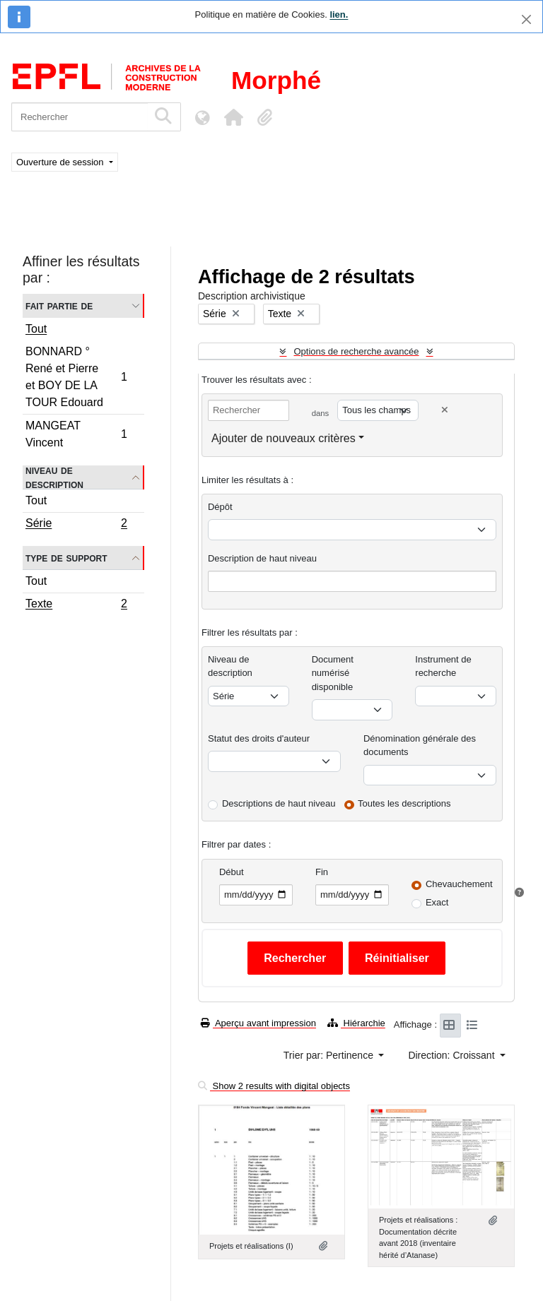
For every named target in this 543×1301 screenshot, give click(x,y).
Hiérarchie (356, 1023)
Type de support (66, 557)
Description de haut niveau (262, 558)
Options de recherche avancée (356, 351)
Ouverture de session (61, 162)
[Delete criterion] (444, 410)
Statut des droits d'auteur (259, 738)
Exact (437, 902)
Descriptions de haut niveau (278, 803)
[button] (233, 117)
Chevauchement (459, 884)
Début (231, 872)
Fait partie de (59, 305)
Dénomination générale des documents (419, 745)
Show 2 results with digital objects (274, 1086)
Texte (76, 605)
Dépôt (220, 506)
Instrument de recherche (443, 666)
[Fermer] (526, 19)
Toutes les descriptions (404, 803)
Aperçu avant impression (258, 1023)
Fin (321, 872)
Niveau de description (54, 477)
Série (76, 525)
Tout (36, 329)
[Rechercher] (79, 116)
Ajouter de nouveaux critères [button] (283, 438)
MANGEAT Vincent (76, 434)
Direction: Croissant (452, 1055)
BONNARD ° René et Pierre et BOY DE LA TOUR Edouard (76, 376)
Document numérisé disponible (333, 673)
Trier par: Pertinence (330, 1055)
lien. (338, 14)
